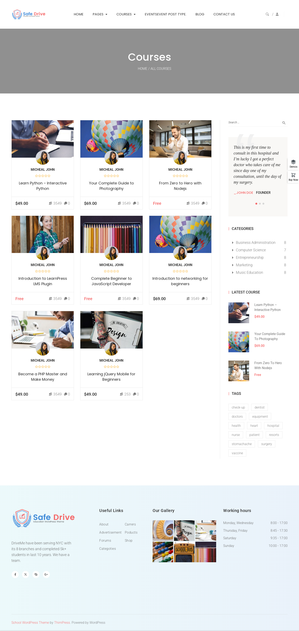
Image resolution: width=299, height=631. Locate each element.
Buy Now (293, 179)
